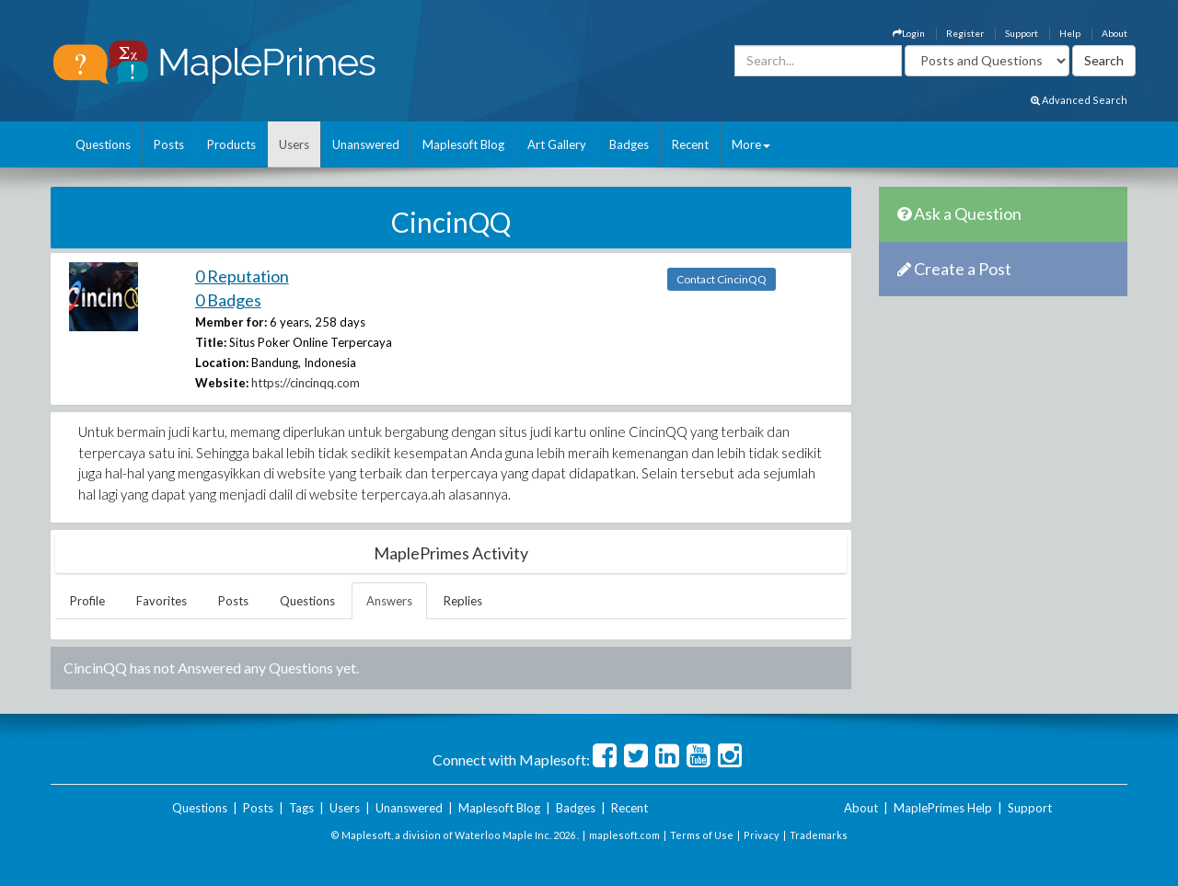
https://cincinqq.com (305, 382)
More (751, 144)
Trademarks (819, 835)
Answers (389, 600)
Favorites (161, 600)
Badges (629, 144)
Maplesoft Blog (463, 144)
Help (1069, 33)
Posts (169, 144)
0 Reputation (242, 276)
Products (231, 144)
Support (1021, 33)
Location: (221, 362)
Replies (463, 600)
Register (965, 33)
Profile (87, 600)
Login (909, 33)
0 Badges (228, 300)
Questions (103, 144)
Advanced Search (1079, 100)
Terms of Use (701, 835)
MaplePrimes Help (943, 807)
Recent (690, 144)
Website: (221, 382)
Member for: (231, 322)
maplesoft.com (624, 835)
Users (294, 144)
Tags (301, 807)
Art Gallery (556, 144)
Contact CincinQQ (721, 279)
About (1114, 33)
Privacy (762, 835)
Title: (210, 342)
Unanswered (365, 144)
